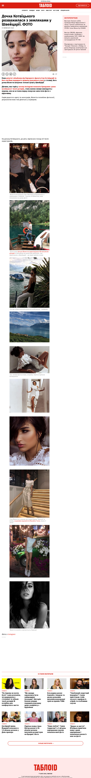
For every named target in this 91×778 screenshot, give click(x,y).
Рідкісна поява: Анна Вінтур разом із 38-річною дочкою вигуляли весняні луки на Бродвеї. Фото (34, 730)
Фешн (38, 10)
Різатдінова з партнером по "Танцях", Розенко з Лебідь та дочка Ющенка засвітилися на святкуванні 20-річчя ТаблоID (75, 46)
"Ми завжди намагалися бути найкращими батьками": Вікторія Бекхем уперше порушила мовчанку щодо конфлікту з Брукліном (33, 700)
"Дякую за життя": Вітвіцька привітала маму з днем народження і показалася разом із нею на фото (78, 731)
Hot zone (56, 10)
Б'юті (42, 10)
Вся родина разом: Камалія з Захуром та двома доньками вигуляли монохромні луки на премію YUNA (56, 697)
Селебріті (25, 10)
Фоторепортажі (70, 18)
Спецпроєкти (65, 10)
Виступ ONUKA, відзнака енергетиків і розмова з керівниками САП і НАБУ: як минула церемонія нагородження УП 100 (74, 36)
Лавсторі (49, 10)
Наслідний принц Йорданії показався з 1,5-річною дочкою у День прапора (10, 729)
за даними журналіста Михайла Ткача (27, 521)
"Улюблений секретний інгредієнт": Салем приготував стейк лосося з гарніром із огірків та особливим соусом (79, 698)
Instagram (11, 634)
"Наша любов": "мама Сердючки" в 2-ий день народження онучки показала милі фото (56, 729)
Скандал (32, 10)
